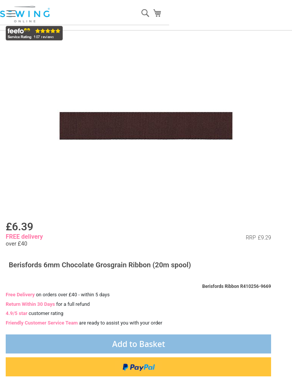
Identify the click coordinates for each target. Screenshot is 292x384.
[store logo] (25, 14)
